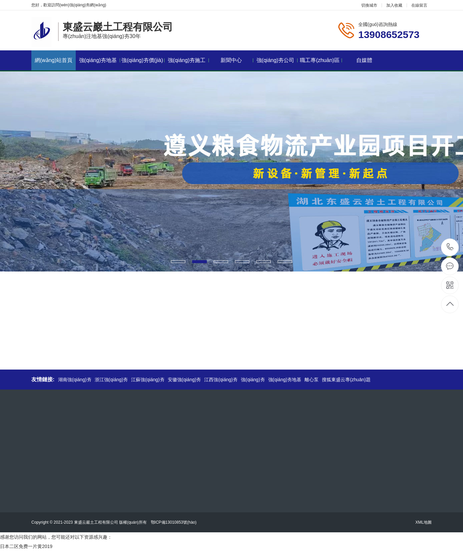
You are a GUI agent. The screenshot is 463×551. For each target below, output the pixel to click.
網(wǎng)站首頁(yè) (53, 63)
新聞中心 (237, 60)
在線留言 (419, 5)
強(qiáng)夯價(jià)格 (142, 63)
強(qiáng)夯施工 (188, 60)
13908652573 (450, 246)
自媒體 (364, 60)
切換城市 (369, 5)
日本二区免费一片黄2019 (26, 546)
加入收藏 (394, 5)
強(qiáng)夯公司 (277, 60)
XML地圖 (423, 522)
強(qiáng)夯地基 (99, 60)
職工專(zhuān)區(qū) (321, 63)
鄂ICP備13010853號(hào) (173, 522)
